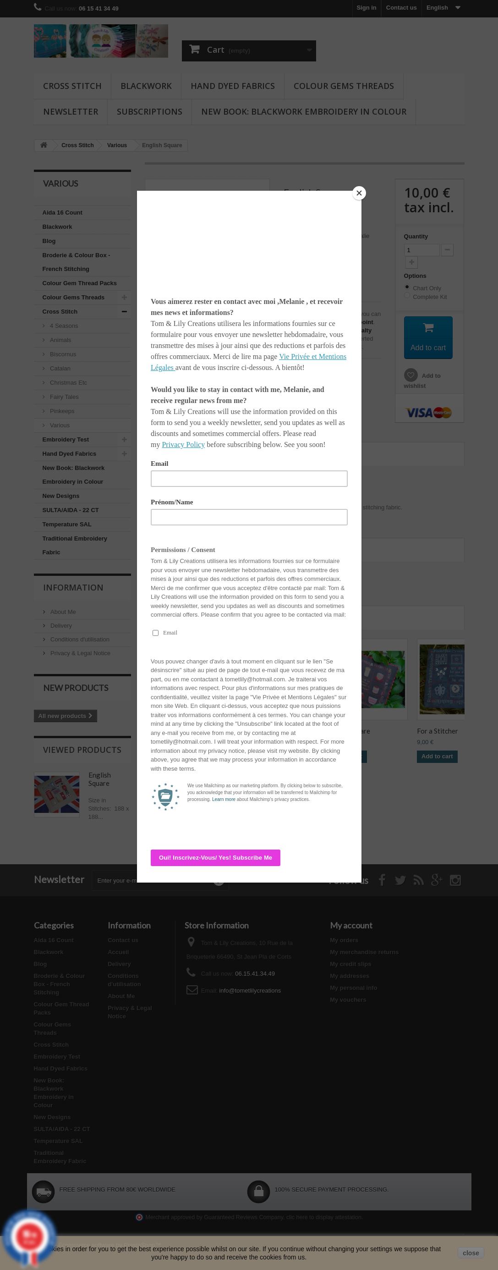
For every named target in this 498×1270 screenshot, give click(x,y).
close (471, 1253)
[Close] (359, 193)
